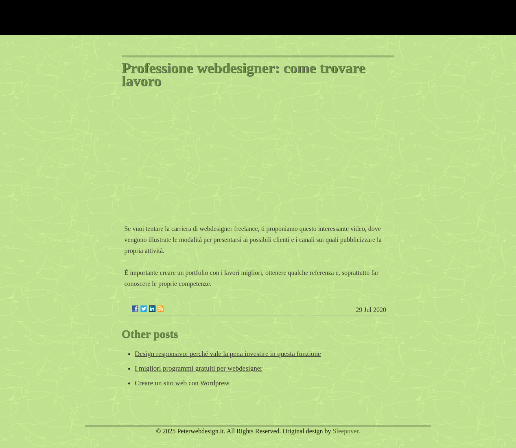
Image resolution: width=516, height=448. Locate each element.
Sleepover (346, 431)
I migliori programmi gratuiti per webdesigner (198, 368)
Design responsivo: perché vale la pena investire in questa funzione (228, 354)
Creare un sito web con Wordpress (182, 383)
